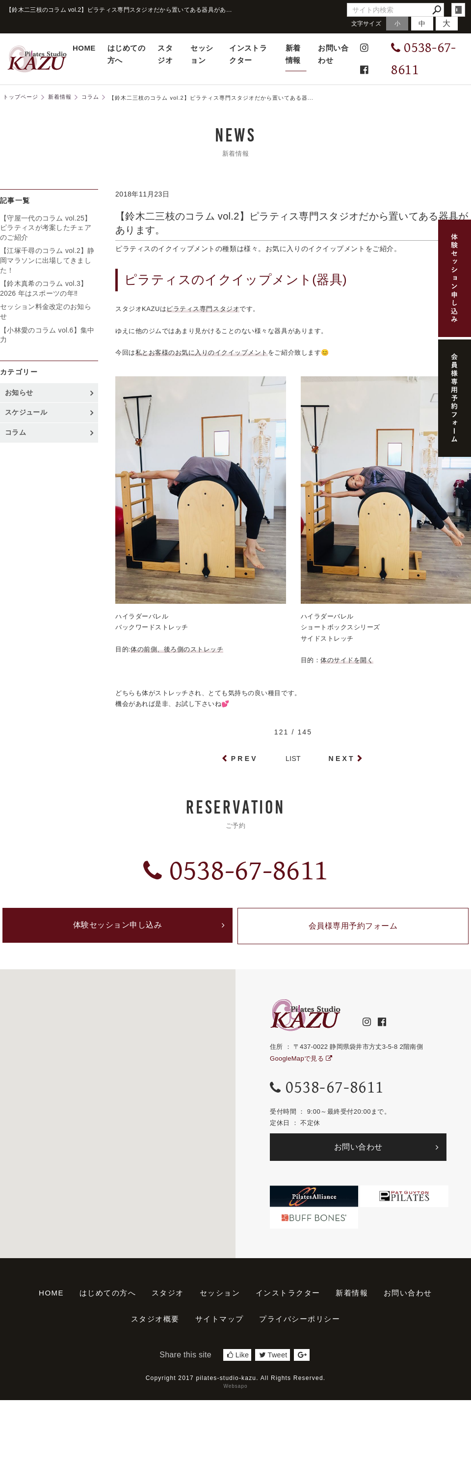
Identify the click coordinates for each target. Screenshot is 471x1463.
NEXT (342, 758)
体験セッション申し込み (117, 928)
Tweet (273, 1358)
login (458, 10)
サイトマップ (219, 1322)
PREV (244, 758)
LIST (293, 758)
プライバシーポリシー (299, 1322)
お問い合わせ (333, 54)
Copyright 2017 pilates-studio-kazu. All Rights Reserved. (236, 1381)
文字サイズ (366, 23)
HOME (84, 48)
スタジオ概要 (155, 1322)
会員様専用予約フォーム (353, 928)
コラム (15, 432)
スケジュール (26, 412)
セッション (201, 54)
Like (238, 1358)
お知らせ (19, 392)
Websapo (235, 1389)
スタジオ (165, 54)
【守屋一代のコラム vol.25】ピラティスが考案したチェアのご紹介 (45, 227)
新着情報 (293, 54)
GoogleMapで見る (301, 1062)
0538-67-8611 (235, 871)
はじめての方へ (126, 54)
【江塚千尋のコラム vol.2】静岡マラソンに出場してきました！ (47, 260)
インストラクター (248, 54)
